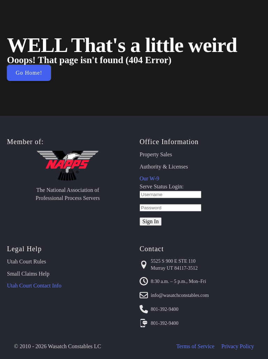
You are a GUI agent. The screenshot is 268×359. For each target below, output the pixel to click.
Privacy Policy (237, 346)
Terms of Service (195, 346)
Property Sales (156, 154)
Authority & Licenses (164, 167)
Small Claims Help (28, 274)
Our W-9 (149, 178)
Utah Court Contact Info (34, 286)
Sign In (150, 221)
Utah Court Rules (26, 261)
